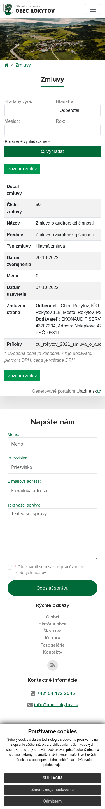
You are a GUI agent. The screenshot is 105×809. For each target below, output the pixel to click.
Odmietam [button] (52, 801)
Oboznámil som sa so (48, 569)
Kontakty (52, 652)
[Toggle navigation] (93, 9)
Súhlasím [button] (52, 778)
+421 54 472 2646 (56, 693)
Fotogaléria (52, 645)
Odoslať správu (52, 588)
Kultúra (52, 638)
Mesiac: (12, 121)
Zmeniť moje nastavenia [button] (52, 789)
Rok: (60, 121)
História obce (52, 624)
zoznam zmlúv (22, 168)
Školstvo (52, 631)
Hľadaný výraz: (19, 101)
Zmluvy (23, 65)
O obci (52, 617)
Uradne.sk (86, 391)
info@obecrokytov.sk (56, 704)
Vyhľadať (52, 151)
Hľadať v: (65, 101)
